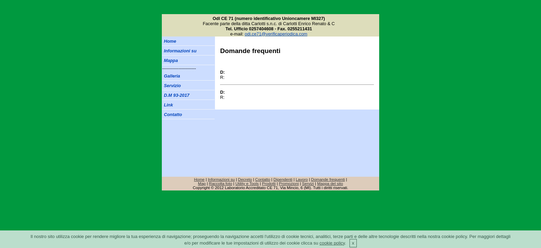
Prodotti (269, 184)
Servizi (308, 184)
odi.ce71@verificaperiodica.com (276, 34)
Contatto (262, 179)
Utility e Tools (247, 184)
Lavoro (302, 179)
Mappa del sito (330, 184)
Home (199, 179)
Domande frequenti (328, 179)
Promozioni (289, 184)
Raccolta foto (220, 184)
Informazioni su (221, 179)
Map (202, 184)
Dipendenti (283, 179)
